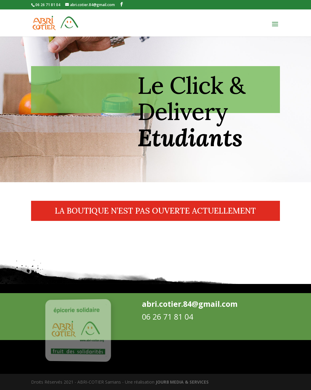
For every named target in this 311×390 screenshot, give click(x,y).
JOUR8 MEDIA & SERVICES (182, 382)
